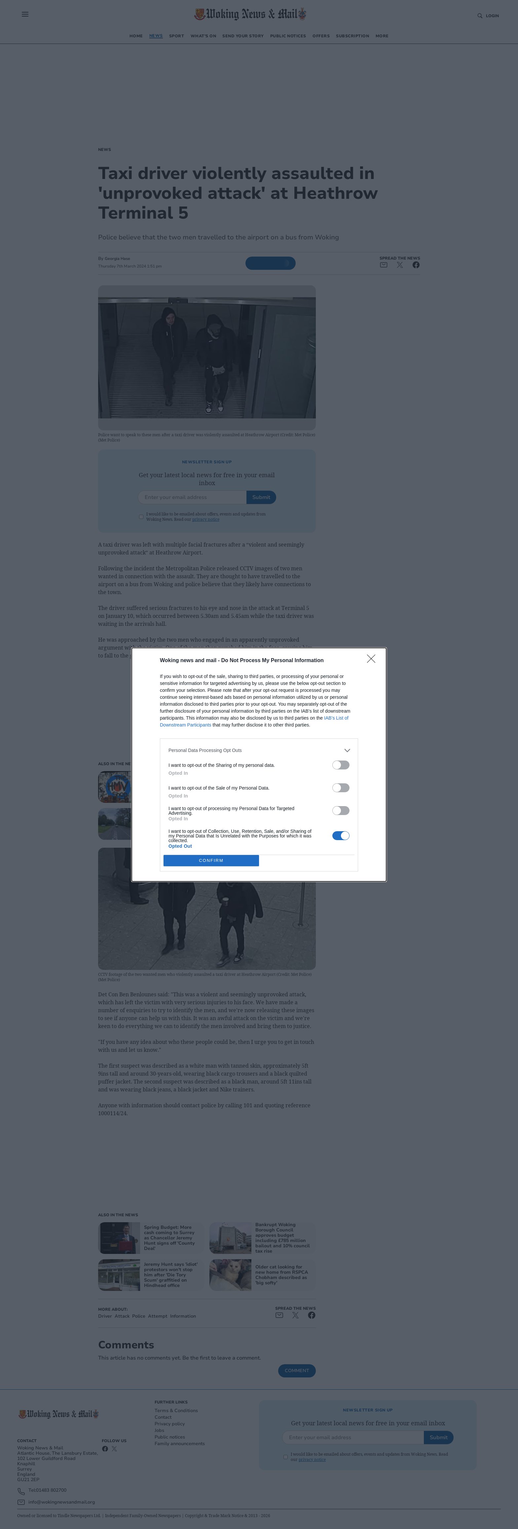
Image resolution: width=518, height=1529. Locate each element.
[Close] (373, 661)
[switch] (341, 765)
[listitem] (259, 750)
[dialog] (259, 764)
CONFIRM (211, 860)
